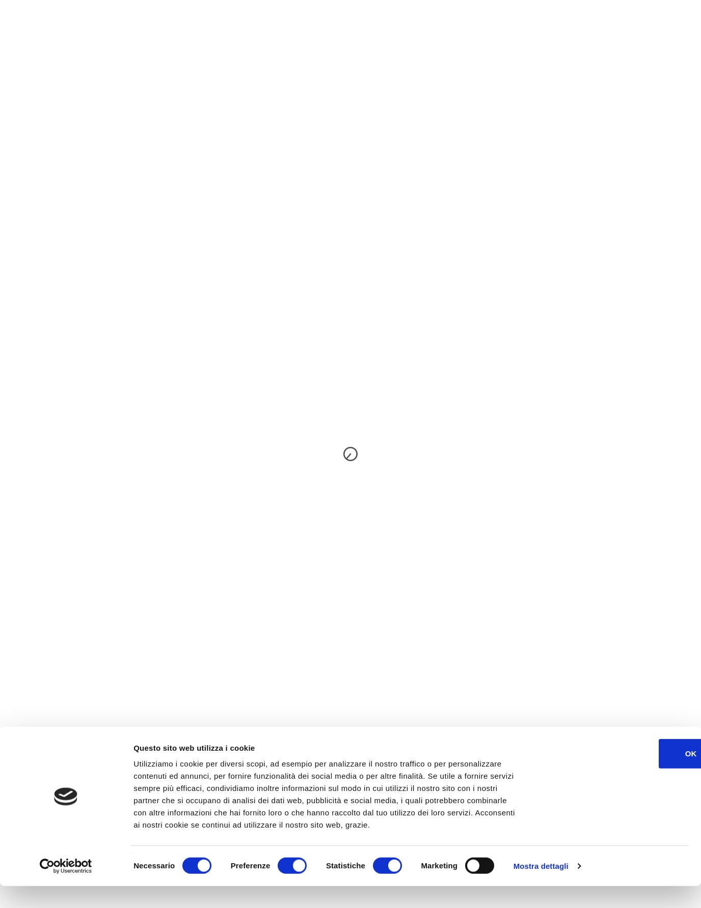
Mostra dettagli (541, 888)
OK (616, 775)
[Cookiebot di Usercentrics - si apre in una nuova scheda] (66, 888)
